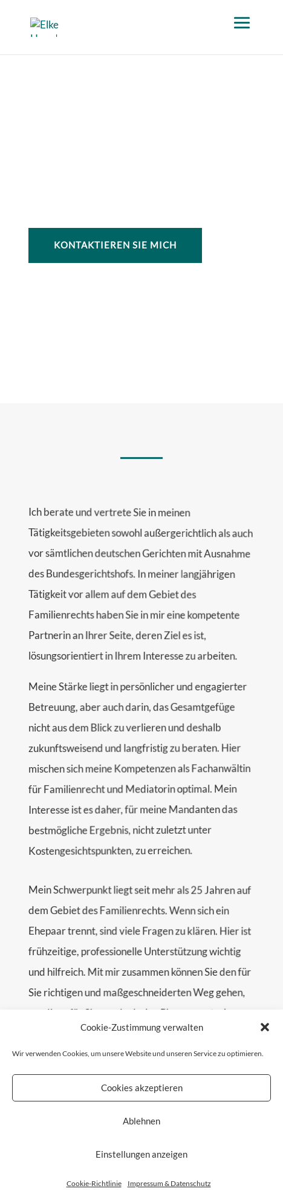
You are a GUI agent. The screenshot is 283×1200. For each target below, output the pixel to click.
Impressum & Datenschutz (169, 1189)
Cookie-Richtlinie (94, 1189)
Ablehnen (141, 1127)
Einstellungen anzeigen (141, 1160)
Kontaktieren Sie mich (115, 244)
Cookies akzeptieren (142, 1094)
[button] (265, 1034)
